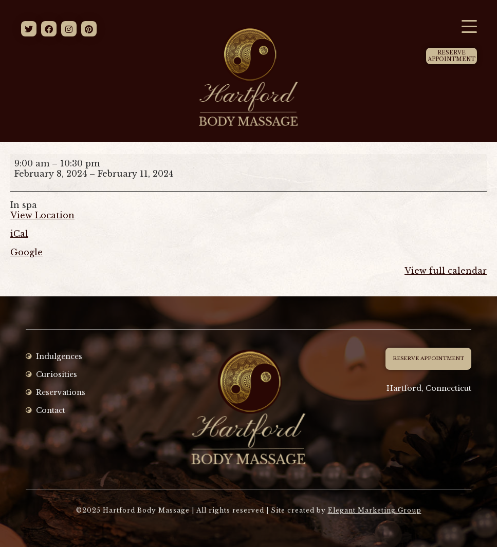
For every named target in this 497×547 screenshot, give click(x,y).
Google (26, 252)
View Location (42, 215)
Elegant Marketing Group (374, 510)
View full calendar (445, 271)
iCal (19, 234)
